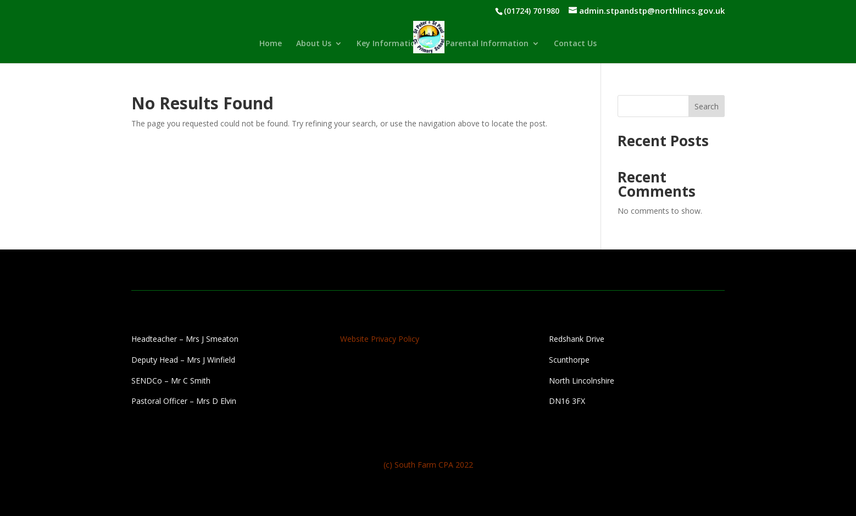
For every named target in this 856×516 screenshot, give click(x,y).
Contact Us (575, 44)
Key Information (388, 44)
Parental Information (487, 44)
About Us (313, 44)
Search (706, 106)
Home (270, 44)
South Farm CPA (423, 464)
